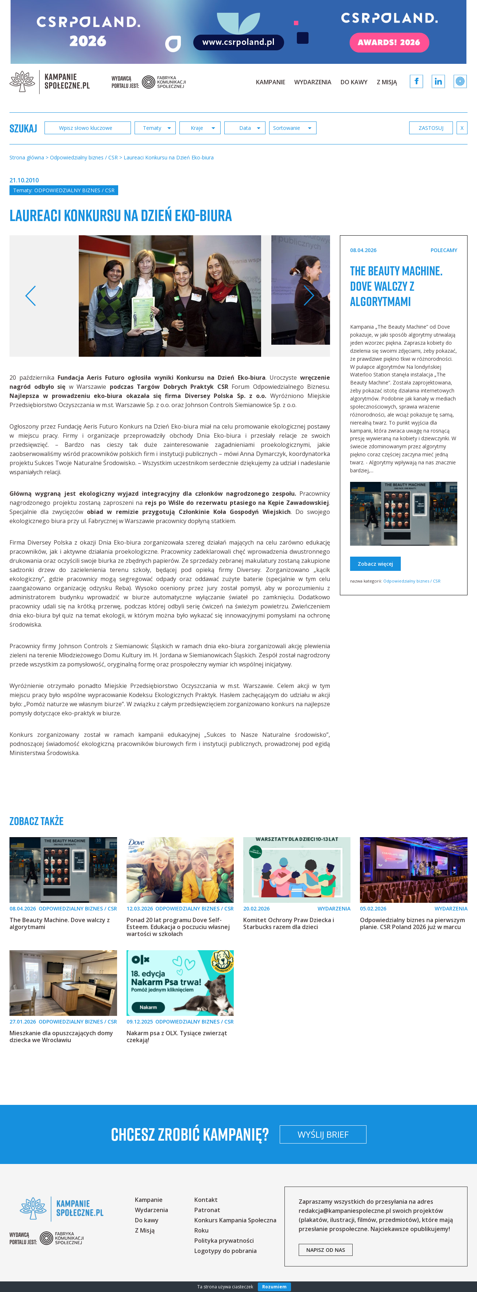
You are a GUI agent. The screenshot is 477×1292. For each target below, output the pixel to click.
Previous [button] (31, 296)
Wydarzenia (312, 82)
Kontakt (206, 1200)
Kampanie (270, 82)
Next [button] (308, 296)
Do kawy (354, 82)
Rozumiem (274, 1287)
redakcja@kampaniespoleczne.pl (345, 1211)
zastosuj (431, 127)
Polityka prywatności (224, 1241)
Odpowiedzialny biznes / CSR (74, 190)
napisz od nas (325, 1249)
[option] (170, 296)
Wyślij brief (371, 1134)
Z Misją (387, 82)
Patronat (207, 1210)
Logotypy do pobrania (225, 1251)
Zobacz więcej (375, 579)
